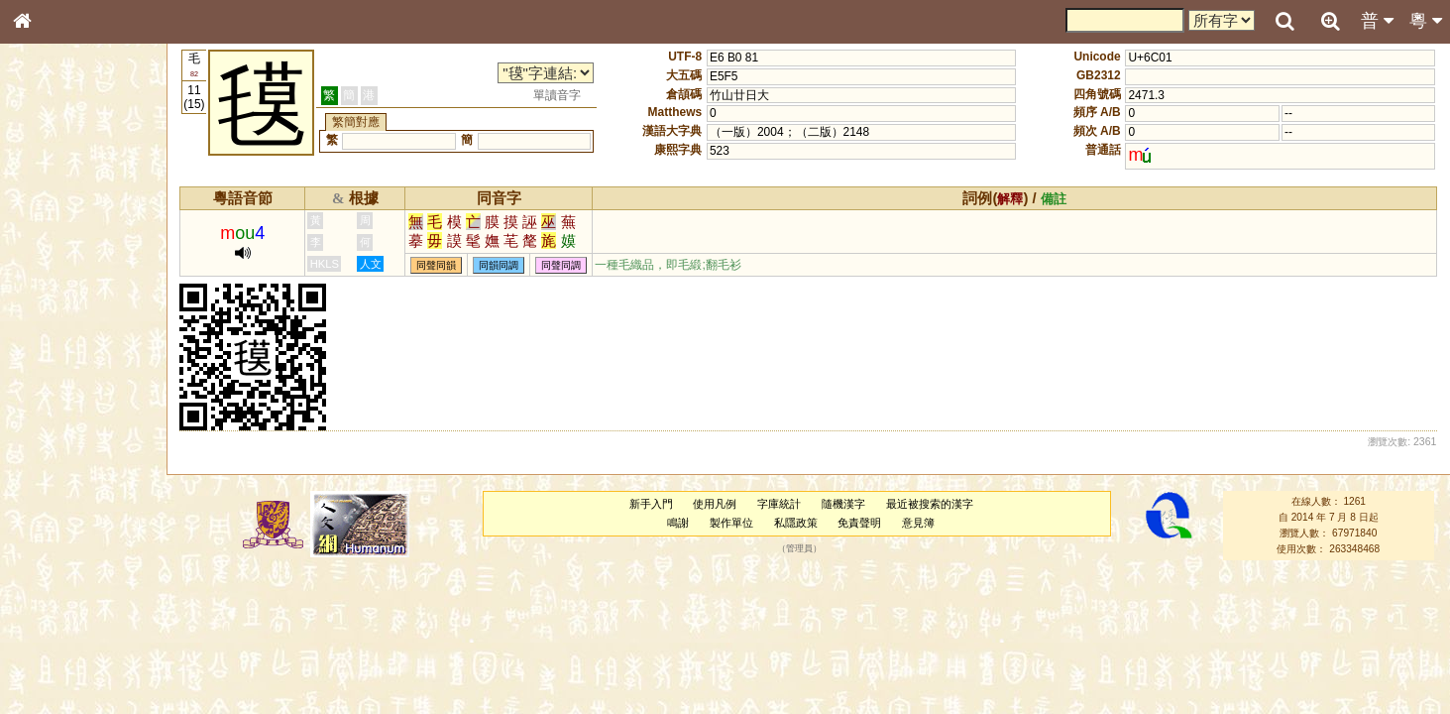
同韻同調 (503, 265)
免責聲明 (861, 523)
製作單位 (733, 523)
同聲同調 (566, 265)
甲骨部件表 (54, 303)
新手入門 (653, 504)
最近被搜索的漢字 (931, 504)
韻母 (67, 531)
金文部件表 (54, 323)
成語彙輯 (48, 660)
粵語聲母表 (54, 413)
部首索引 (48, 266)
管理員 (801, 549)
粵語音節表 (54, 395)
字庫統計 (781, 504)
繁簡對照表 (54, 679)
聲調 (94, 531)
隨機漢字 (845, 504)
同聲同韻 (441, 265)
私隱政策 (798, 523)
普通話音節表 (60, 550)
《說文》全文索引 (72, 623)
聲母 (40, 531)
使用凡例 (716, 504)
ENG (87, 218)
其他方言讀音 (60, 569)
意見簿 (920, 523)
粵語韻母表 (54, 433)
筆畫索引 (48, 285)
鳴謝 (680, 523)
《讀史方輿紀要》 (72, 642)
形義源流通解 (60, 342)
